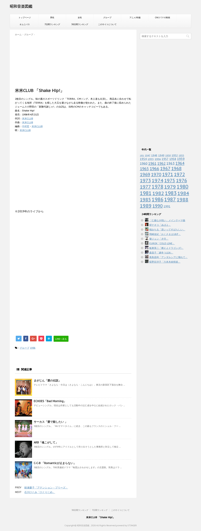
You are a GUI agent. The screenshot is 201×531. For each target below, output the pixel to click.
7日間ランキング (52, 24)
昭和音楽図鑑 (21, 6)
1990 (157, 206)
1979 (170, 186)
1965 (144, 168)
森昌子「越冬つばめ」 (161, 252)
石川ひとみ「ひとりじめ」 (39, 492)
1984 (183, 193)
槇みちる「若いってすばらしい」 (167, 229)
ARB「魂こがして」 (46, 442)
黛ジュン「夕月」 (158, 238)
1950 (168, 155)
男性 (52, 17)
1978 (157, 186)
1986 (32, 347)
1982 (158, 193)
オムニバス (25, 24)
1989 (146, 206)
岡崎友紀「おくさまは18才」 (165, 234)
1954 (143, 159)
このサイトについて (107, 24)
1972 (179, 174)
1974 (157, 180)
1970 (156, 174)
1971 (167, 174)
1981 (146, 193)
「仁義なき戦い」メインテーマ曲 (167, 220)
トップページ (24, 17)
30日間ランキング (79, 24)
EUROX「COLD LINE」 (162, 243)
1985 (145, 199)
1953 (181, 155)
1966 (154, 168)
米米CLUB (27, 118)
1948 (154, 155)
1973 (145, 180)
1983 (171, 193)
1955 (151, 159)
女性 (80, 17)
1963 (170, 163)
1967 (165, 168)
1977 (145, 187)
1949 (161, 155)
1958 (172, 159)
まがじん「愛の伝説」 (47, 380)
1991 (167, 206)
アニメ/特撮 (135, 17)
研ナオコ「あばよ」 (160, 224)
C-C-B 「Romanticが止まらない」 (55, 463)
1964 (179, 163)
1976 (181, 180)
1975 (169, 180)
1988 (182, 199)
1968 (176, 168)
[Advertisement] (73, 61)
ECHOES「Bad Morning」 (50, 401)
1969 (145, 174)
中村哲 (25, 126)
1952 (175, 155)
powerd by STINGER (126, 525)
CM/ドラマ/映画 (162, 17)
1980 (182, 186)
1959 (181, 159)
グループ (107, 17)
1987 (170, 199)
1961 (152, 163)
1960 (143, 163)
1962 (161, 163)
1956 (158, 159)
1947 (147, 155)
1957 (165, 159)
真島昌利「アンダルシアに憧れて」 (168, 257)
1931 (142, 155)
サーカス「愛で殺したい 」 (50, 421)
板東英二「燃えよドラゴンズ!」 (166, 248)
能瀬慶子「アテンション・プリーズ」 (46, 487)
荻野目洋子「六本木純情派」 (164, 261)
